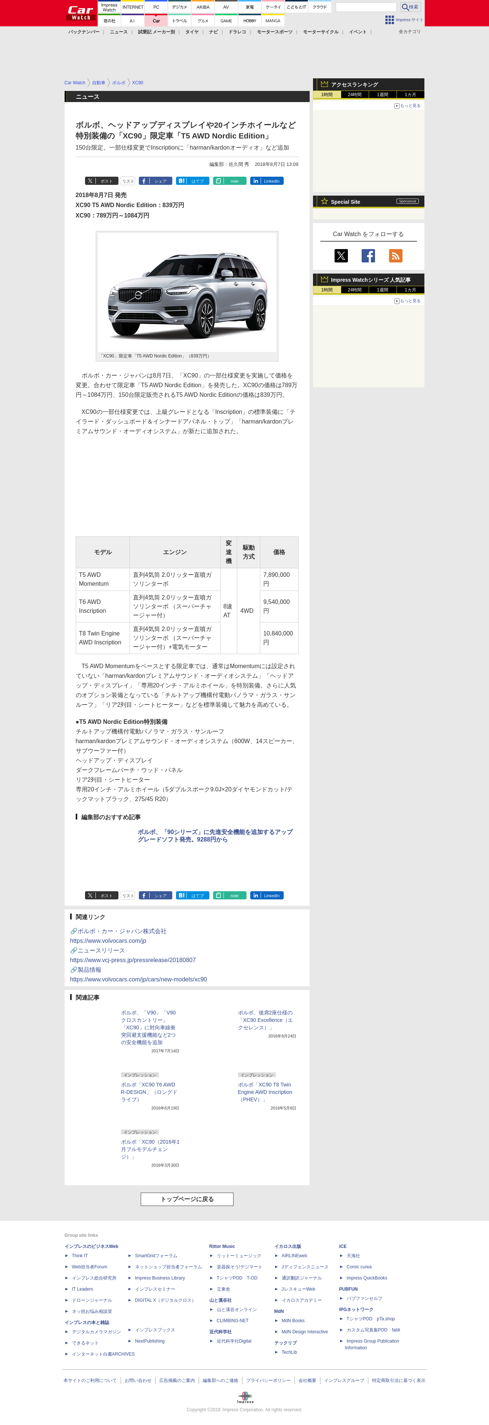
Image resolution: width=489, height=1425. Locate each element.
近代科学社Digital (234, 1341)
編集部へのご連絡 (220, 1380)
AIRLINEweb (294, 1255)
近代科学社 (220, 1331)
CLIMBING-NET (233, 1320)
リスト (128, 181)
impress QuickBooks (367, 1278)
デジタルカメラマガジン (96, 1331)
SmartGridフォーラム (156, 1255)
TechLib (289, 1352)
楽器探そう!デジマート (240, 1266)
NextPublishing (150, 1341)
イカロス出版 (287, 1246)
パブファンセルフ (364, 1298)
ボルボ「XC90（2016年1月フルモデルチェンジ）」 (150, 1149)
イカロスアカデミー (302, 1300)
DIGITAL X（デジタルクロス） (165, 1300)
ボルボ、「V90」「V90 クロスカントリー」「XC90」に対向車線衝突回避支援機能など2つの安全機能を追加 (148, 1027)
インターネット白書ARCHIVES (103, 1354)
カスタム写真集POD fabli (373, 1330)
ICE (343, 1246)
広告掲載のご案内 (177, 1380)
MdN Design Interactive (305, 1331)
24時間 (355, 94)
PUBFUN (348, 1289)
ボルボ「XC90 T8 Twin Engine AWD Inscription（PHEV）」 (265, 1092)
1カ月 (410, 94)
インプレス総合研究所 (94, 1278)
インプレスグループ (344, 1380)
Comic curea (359, 1266)
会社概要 (307, 1380)
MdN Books (293, 1320)
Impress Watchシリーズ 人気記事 (371, 280)
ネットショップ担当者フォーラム (168, 1266)
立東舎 (223, 1289)
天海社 (353, 1255)
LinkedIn (272, 181)
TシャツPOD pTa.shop (371, 1318)
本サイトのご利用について (90, 1380)
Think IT (80, 1255)
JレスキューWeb (298, 1289)
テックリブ (285, 1343)
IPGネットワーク (356, 1309)
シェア (160, 181)
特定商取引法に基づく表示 (399, 1380)
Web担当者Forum (89, 1266)
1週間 (382, 94)
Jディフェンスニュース (305, 1266)
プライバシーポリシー (268, 1380)
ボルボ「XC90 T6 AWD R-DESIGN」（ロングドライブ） (149, 1092)
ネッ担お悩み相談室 (92, 1311)
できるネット (85, 1343)
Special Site (346, 202)
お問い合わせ (138, 1380)
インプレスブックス (155, 1330)
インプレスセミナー (155, 1289)
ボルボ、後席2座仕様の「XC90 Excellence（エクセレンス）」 (265, 1020)
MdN (279, 1311)
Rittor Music (222, 1246)
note (234, 181)
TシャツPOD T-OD (237, 1278)
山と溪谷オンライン (237, 1309)
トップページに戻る (187, 1199)
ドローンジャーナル (92, 1300)
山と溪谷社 (220, 1300)
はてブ (198, 181)
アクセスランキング (354, 85)
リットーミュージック (239, 1255)
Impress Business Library (160, 1278)
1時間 (327, 94)
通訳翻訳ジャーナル (302, 1278)
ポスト (107, 181)
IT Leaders (82, 1289)
